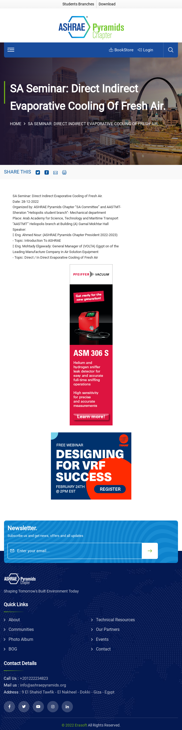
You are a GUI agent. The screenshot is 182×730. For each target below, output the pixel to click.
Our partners (108, 629)
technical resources (115, 619)
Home (15, 123)
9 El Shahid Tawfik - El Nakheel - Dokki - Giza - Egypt (68, 692)
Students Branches (78, 4)
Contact (103, 649)
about (14, 619)
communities (21, 629)
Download (107, 4)
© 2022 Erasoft (74, 725)
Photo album (21, 639)
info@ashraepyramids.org (43, 685)
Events (102, 639)
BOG (13, 649)
